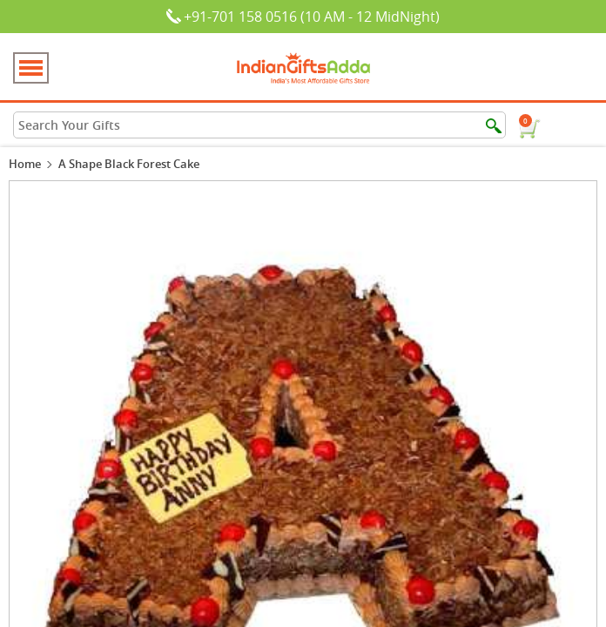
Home (25, 164)
